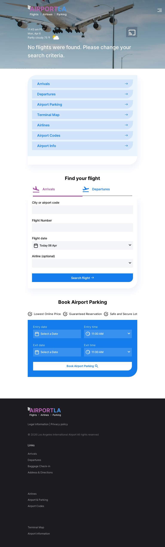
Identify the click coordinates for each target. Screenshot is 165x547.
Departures (82, 94)
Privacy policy (59, 424)
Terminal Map (82, 115)
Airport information (39, 533)
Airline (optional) (43, 256)
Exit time (90, 345)
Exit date (39, 345)
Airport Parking (82, 104)
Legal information (38, 424)
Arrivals (82, 84)
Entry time (91, 327)
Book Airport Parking (82, 366)
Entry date (40, 327)
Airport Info (82, 146)
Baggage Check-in (39, 466)
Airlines (82, 125)
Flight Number (42, 220)
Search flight (82, 278)
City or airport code (45, 202)
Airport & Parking (38, 499)
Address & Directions (40, 472)
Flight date (39, 238)
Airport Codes (82, 135)
